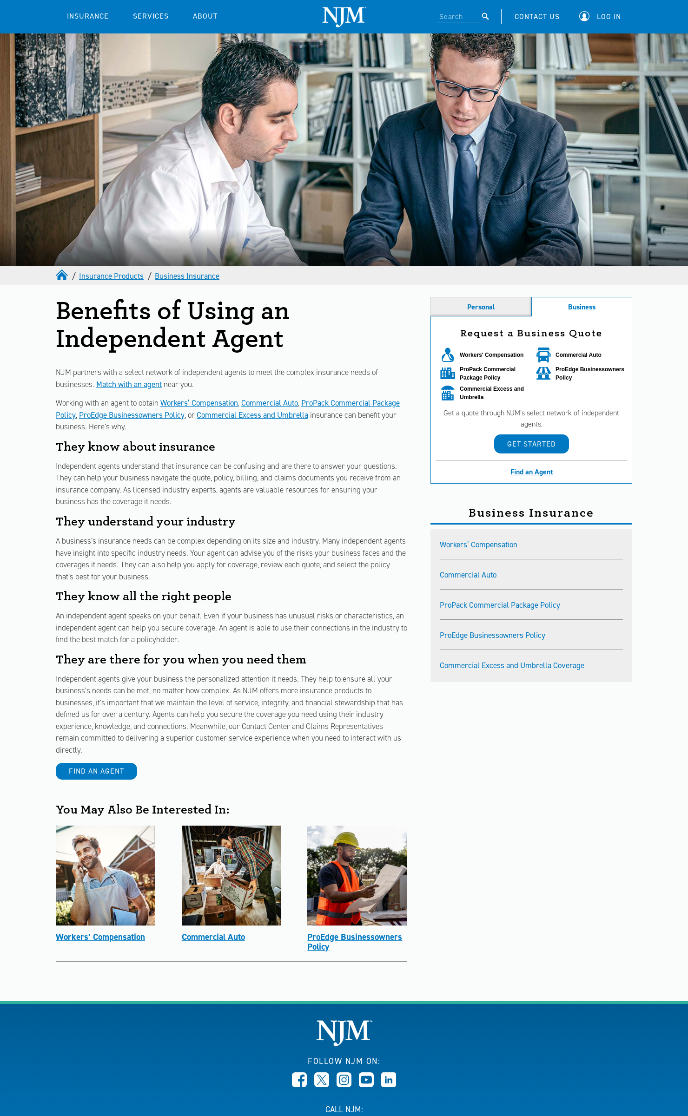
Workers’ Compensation (199, 403)
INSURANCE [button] (88, 16)
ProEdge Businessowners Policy (132, 415)
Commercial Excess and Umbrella (252, 415)
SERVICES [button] (151, 16)
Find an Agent (96, 771)
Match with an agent (129, 384)
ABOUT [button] (205, 16)
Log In (609, 16)
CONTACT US (537, 16)
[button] (602, 16)
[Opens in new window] (299, 1084)
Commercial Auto (269, 403)
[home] (63, 276)
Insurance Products (111, 276)
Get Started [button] (531, 444)
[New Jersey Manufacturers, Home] (344, 1044)
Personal (481, 307)
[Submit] (485, 16)
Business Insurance (187, 276)
